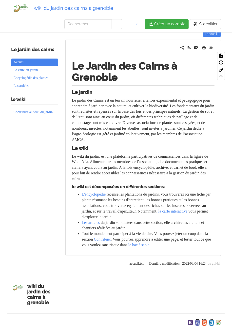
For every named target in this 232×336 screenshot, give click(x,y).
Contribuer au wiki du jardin (33, 112)
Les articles (21, 86)
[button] (134, 24)
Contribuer (102, 239)
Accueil (19, 62)
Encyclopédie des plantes (31, 78)
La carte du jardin (26, 70)
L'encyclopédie (94, 194)
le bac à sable (139, 245)
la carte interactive (172, 211)
